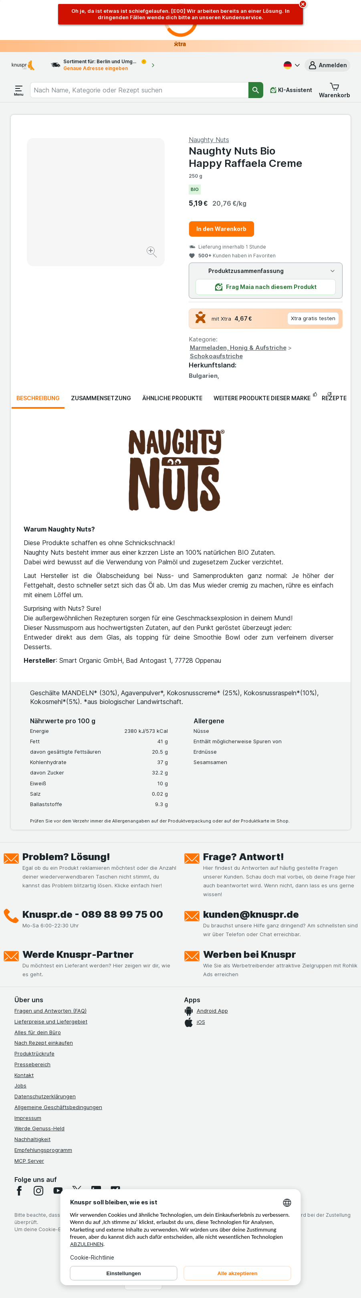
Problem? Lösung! (66, 857)
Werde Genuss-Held (39, 1128)
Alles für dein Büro (37, 1032)
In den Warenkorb (221, 228)
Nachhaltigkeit (32, 1139)
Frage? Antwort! (243, 857)
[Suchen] (255, 90)
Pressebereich (32, 1064)
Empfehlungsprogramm (43, 1150)
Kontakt (24, 1075)
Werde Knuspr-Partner (78, 954)
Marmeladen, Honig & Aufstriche (238, 347)
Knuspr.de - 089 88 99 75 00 (92, 914)
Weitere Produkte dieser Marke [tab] (262, 398)
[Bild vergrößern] (152, 253)
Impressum (27, 1118)
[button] (327, 65)
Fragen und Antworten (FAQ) (50, 1010)
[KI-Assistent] (291, 90)
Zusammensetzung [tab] (101, 398)
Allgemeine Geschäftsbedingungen (58, 1107)
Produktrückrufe (34, 1053)
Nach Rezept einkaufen (43, 1042)
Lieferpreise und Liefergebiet (50, 1021)
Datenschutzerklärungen (45, 1096)
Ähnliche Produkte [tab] (172, 398)
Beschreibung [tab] (38, 398)
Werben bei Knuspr (249, 954)
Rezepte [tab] (334, 398)
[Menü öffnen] (19, 90)
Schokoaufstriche (216, 356)
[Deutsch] (290, 65)
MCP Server (29, 1161)
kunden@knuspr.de (251, 914)
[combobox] (139, 90)
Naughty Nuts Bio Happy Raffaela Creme (246, 156)
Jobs (20, 1085)
